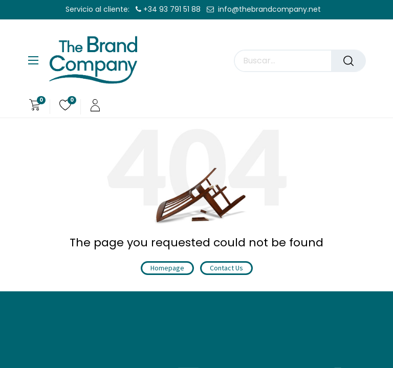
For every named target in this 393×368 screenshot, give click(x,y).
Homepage (167, 267)
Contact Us (226, 267)
